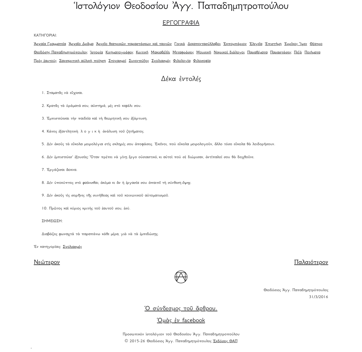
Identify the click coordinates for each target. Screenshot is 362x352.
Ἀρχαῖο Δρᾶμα (81, 44)
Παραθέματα (257, 52)
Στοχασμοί (117, 61)
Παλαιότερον (311, 263)
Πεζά (298, 52)
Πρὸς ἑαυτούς (45, 61)
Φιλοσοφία (202, 61)
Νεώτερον (47, 263)
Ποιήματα (312, 52)
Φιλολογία (181, 61)
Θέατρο (316, 44)
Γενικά (179, 44)
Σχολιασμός (160, 61)
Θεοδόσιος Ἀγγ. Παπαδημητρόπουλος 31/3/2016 (296, 294)
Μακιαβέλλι (160, 52)
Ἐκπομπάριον (235, 44)
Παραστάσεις (280, 52)
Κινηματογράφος (119, 52)
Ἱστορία (96, 52)
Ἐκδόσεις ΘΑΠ (225, 341)
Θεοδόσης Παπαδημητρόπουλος (60, 52)
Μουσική (203, 52)
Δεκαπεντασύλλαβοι (204, 44)
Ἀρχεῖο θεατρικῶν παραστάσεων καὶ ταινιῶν (134, 44)
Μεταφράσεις (183, 52)
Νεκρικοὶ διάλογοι (229, 52)
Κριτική (142, 52)
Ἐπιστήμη (273, 44)
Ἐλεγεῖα (255, 44)
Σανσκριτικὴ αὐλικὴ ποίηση (82, 61)
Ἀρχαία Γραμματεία (50, 44)
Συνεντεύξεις (139, 61)
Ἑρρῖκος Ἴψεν (295, 44)
